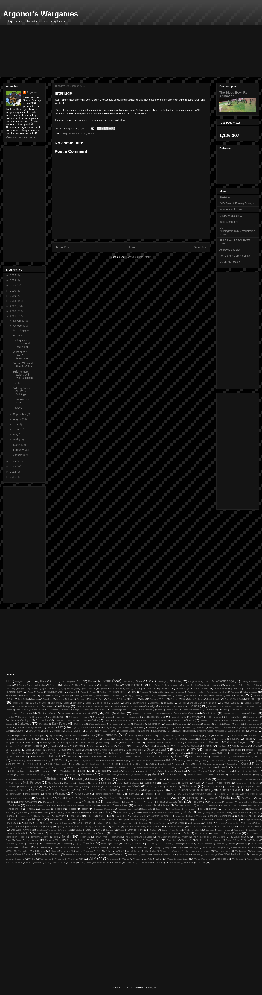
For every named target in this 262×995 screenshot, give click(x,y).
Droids (178, 727)
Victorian (252, 847)
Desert (218, 724)
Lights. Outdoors (207, 768)
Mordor (197, 779)
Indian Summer (216, 760)
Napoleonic (150, 782)
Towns (237, 840)
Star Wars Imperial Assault (201, 826)
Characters (211, 709)
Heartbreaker (197, 753)
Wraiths (18, 862)
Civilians (121, 713)
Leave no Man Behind (144, 768)
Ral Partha (14, 805)
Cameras (118, 706)
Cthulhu (189, 720)
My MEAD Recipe (229, 261)
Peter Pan (70, 798)
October (18, 325)
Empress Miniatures (129, 731)
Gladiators (178, 746)
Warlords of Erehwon (48, 854)
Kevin (196, 764)
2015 (13, 316)
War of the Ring (134, 851)
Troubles (150, 844)
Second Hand (247, 815)
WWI (38, 862)
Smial (37, 823)
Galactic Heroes (153, 743)
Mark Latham (241, 771)
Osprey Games (135, 790)
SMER (27, 823)
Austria (44, 696)
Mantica (193, 771)
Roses (78, 813)
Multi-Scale (53, 783)
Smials (46, 823)
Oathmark (94, 786)
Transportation (49, 843)
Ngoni (35, 786)
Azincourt (100, 696)
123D (54, 681)
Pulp (180, 801)
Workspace (237, 859)
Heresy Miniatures (239, 753)
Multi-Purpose (32, 782)
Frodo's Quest (47, 742)
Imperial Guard (191, 760)
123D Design (66, 681)
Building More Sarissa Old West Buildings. (23, 374)
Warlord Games (22, 854)
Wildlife (32, 859)
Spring (49, 826)
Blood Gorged (19, 703)
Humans (56, 760)
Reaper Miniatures (142, 805)
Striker (165, 830)
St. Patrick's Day (84, 827)
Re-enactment (120, 805)
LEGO (161, 767)
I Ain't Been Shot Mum (140, 760)
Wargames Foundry (223, 851)
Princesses (138, 802)
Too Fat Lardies (203, 840)
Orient (54, 790)
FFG (51, 738)
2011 (13, 476)
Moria (208, 779)
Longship (71, 771)
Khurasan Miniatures (213, 764)
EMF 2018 (102, 731)
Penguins (221, 794)
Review (213, 808)
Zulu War (189, 862)
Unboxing (243, 844)
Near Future (223, 782)
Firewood (107, 739)
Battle (11, 699)
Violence (89, 851)
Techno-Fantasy (232, 833)
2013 (13, 466)
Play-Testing (247, 798)
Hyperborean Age (109, 760)
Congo (86, 717)
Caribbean (88, 709)
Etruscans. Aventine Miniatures (210, 731)
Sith (196, 819)
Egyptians (57, 731)
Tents (55, 837)
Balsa (168, 696)
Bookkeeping (101, 702)
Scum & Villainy (195, 816)
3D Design (161, 681)
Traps (77, 844)
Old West (81, 133)
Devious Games (252, 724)
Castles (101, 709)
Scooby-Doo (121, 816)
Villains (54, 851)
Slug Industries (251, 819)
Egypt (45, 731)
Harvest (114, 753)
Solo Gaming (84, 822)
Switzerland (130, 833)
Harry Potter (73, 753)
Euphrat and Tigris (237, 731)
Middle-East (234, 774)
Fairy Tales (78, 736)
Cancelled (212, 706)
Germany (136, 746)
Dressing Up (165, 728)
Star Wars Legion (227, 826)
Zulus (202, 862)
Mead (72, 774)
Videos (26, 851)
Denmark (207, 724)
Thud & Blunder (97, 840)
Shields (112, 819)
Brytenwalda (32, 706)
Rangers (51, 805)
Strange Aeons (136, 829)
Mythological (133, 783)
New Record (11, 787)
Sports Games (36, 827)
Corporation (42, 720)
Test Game (116, 837)
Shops (142, 820)
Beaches (60, 699)
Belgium (123, 699)
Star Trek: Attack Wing (135, 826)
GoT (7, 750)
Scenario (59, 816)
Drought (188, 728)
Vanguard (180, 848)
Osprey (119, 790)
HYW (122, 760)
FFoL (62, 739)
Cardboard (53, 709)
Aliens (137, 688)
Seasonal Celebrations (219, 816)
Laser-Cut (116, 768)
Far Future (182, 735)
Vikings (37, 850)
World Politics (253, 859)
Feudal (31, 739)
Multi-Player (14, 783)
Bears (70, 699)
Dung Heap (214, 728)
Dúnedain (200, 727)
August (17, 419)
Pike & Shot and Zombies (132, 798)
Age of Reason (88, 688)
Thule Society (114, 840)
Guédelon (180, 749)
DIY (60, 727)
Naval (197, 782)
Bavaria (35, 699)
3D (150, 681)
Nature (184, 782)
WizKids (148, 859)
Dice (19, 727)
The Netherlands (200, 837)
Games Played (236, 742)
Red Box (213, 805)
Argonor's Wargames (40, 14)
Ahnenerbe (116, 688)
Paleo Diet (133, 793)
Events (253, 730)
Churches (79, 713)
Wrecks (29, 863)
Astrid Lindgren (250, 692)
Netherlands (253, 783)
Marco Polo (206, 771)
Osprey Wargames (155, 790)
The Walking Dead (239, 836)
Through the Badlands (76, 840)
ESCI (178, 731)
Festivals (19, 739)
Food (168, 739)
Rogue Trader (22, 813)
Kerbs (188, 764)
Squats (59, 827)
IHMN (168, 760)
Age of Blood (246, 685)
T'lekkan (155, 833)
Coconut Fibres (229, 713)
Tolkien (157, 840)
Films (71, 739)
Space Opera (177, 822)
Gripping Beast (156, 749)
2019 (13, 295)
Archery (104, 692)
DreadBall (137, 727)
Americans (151, 688)
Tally (186, 833)
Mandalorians (166, 771)
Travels (87, 843)
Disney (37, 727)
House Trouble (17, 760)
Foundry (234, 738)
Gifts (168, 746)
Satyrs (256, 813)
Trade (255, 840)
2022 (13, 285)
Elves (77, 730)
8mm (206, 681)
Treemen (105, 844)
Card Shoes (38, 709)
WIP (92, 858)
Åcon (118, 685)
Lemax (181, 767)
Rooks (69, 813)
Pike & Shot (108, 798)
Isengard (10, 763)
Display (50, 727)
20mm (91, 681)
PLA (178, 798)
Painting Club (81, 793)
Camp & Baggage (133, 706)
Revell (203, 809)
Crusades (175, 720)
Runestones (146, 813)
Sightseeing (176, 819)
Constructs (120, 717)
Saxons (10, 816)
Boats (66, 703)
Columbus (10, 717)
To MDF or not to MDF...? (22, 401)
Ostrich (174, 790)
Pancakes (149, 794)
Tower (228, 840)
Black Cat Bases (196, 699)
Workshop (221, 858)
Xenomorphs (59, 862)
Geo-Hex (109, 746)
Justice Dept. (165, 764)
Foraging (192, 739)
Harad (259, 750)
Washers (117, 854)
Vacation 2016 (98, 847)
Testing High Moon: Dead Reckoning (21, 343)
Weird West (184, 854)
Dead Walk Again (97, 724)
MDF (49, 774)
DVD (8, 731)
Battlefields (23, 699)
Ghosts (150, 746)
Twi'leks (189, 843)
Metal (155, 774)
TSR (160, 843)
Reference (225, 805)
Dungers (239, 728)
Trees (115, 843)
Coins (242, 713)
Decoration (154, 723)
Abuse (77, 685)
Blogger (152, 987)
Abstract (67, 685)
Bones (88, 703)
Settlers (75, 820)
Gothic (16, 749)
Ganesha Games (31, 746)
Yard (81, 863)
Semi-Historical (58, 819)
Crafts (94, 720)
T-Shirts (144, 833)
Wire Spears (112, 859)
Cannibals (250, 706)
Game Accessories (196, 742)
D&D (226, 720)
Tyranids (220, 843)
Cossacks (59, 720)
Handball (249, 750)
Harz (124, 753)
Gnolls (196, 746)
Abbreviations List (229, 249)
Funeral (102, 743)
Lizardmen (45, 771)
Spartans (222, 823)
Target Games (201, 833)
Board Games (37, 702)
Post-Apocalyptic (28, 801)
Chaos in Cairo (171, 710)
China (224, 710)
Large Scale (85, 768)
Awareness (87, 696)
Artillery (161, 692)
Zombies (159, 862)
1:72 (32, 681)
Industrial (231, 760)
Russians (159, 812)
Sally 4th (209, 813)
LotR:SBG (100, 771)
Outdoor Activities (230, 790)
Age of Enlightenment (28, 689)
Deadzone (115, 724)
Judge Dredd (136, 764)
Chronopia (65, 713)
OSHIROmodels (105, 790)
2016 (13, 311)
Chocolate (13, 713)
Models (94, 779)
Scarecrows (25, 816)
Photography (93, 798)
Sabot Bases (173, 813)
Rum (136, 813)
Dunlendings (252, 727)
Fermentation (253, 736)
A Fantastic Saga (223, 681)
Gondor (243, 746)
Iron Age (254, 760)
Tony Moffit (186, 840)
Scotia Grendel (139, 816)
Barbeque (205, 696)
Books (115, 702)
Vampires (168, 848)
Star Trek (116, 826)
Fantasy (110, 735)
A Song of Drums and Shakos (31, 685)
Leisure (171, 768)
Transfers (31, 843)
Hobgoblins (126, 757)
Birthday (174, 699)
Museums (82, 783)
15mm (78, 681)
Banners (178, 696)
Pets (81, 798)
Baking (160, 696)
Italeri (23, 764)
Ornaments (89, 790)
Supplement (254, 830)
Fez (41, 738)
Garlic (66, 746)
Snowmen (67, 823)
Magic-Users (129, 771)
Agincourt (103, 689)
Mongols (121, 779)
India (204, 760)
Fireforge (94, 739)
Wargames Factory (201, 851)
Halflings (223, 749)
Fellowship (196, 735)
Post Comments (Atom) (138, 257)
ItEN (50, 764)
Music (94, 783)
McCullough (38, 775)
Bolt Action (77, 703)
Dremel (152, 727)
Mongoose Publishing (139, 779)
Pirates (166, 798)
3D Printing (176, 681)
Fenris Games (236, 735)
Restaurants (146, 809)
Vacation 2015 (77, 847)
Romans (58, 812)
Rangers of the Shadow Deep (72, 805)
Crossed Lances (158, 720)
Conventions (196, 717)
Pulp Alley (197, 801)
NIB (44, 786)
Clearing (147, 713)
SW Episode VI (55, 833)
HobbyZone (113, 757)
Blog (227, 699)
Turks (168, 843)
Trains (20, 844)
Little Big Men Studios (22, 771)
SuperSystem (239, 830)
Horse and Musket (199, 756)
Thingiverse (32, 840)
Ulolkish (231, 843)
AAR (53, 684)
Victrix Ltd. (11, 851)
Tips (148, 840)
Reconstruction (183, 805)
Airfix (128, 689)
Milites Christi (22, 779)
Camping (195, 706)
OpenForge (245, 787)
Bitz (184, 699)
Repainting (45, 809)
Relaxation (238, 805)
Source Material (129, 823)
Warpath (105, 854)
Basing (239, 695)
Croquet (142, 720)
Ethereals (189, 731)
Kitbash (16, 768)
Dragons (108, 727)
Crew (106, 720)
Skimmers (221, 820)
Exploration (54, 735)
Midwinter (248, 775)
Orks (79, 790)
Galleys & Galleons (172, 742)
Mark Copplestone (224, 771)
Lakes (59, 768)
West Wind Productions (231, 854)
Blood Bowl (238, 699)
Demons (196, 724)
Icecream (158, 760)
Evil (7, 735)
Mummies (69, 783)
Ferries (9, 739)
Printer (150, 802)
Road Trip (254, 809)
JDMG (115, 764)
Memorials (125, 774)
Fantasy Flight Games (141, 735)
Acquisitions (132, 684)
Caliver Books (103, 706)
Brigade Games (197, 702)
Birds (164, 699)
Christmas (26, 713)
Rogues (34, 813)
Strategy (153, 830)
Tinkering (138, 840)
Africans (230, 685)
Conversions (215, 717)
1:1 (7, 681)
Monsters (159, 779)
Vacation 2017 (120, 847)
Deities (169, 724)
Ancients (165, 688)
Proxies (170, 802)
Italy (42, 764)
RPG (86, 812)
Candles (238, 706)
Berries (133, 699)
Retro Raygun (21, 330)
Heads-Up (180, 753)
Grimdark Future (135, 749)
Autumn (65, 695)
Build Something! (229, 221)
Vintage (79, 851)
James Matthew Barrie (89, 764)
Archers (93, 692)
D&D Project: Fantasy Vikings (236, 203)
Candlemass (225, 706)
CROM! (117, 720)
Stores (121, 830)
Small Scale (12, 822)
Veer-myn (193, 847)
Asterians (235, 692)
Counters (83, 720)
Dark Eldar (43, 724)
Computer (75, 717)
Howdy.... (18, 407)
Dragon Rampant (89, 727)
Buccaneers (48, 706)
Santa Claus (223, 812)
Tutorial (178, 844)
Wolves (170, 859)
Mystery (120, 783)
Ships (124, 819)
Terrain (66, 836)
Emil (113, 731)
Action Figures (155, 685)
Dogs (74, 728)
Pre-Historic (61, 802)
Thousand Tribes (53, 840)
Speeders (247, 823)
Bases (228, 695)
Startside (224, 197)
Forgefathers (205, 739)
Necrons (239, 783)
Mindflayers (36, 779)
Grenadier (76, 750)
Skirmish (233, 819)
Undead (23, 847)
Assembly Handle (195, 692)
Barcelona (217, 696)
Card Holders (21, 709)
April (16, 439)
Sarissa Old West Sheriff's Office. (23, 365)
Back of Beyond (114, 696)
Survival (22, 833)
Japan (105, 764)
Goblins (222, 746)
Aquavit (73, 692)
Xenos (72, 862)
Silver (188, 820)
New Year (24, 787)
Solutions (101, 823)
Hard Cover (14, 753)
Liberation (192, 768)
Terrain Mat (84, 837)
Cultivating (204, 720)
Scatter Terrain (41, 816)
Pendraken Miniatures (204, 794)
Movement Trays (254, 779)
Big (142, 699)
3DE (189, 681)
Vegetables (207, 847)
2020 (13, 290)
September (20, 414)
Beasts (92, 699)
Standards (100, 826)
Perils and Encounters (18, 798)
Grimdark (118, 749)
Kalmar (178, 764)
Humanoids (42, 760)
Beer (101, 699)
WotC (8, 862)
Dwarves (18, 730)
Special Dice (234, 823)
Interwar (243, 760)
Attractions (29, 695)
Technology (11, 837)
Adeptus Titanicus (191, 685)
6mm (197, 681)
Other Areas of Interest (195, 790)
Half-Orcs (209, 749)
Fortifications (221, 739)
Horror (178, 756)
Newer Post (62, 247)
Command (23, 717)
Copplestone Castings (18, 720)
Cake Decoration (84, 706)
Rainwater (257, 802)
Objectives (111, 786)
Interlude (18, 335)
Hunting (74, 760)
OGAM (135, 786)
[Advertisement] (118, 51)
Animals (237, 688)
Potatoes (47, 802)
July (16, 424)
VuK (107, 851)
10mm (43, 681)
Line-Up (223, 767)
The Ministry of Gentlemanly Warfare (172, 837)
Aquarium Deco (55, 691)
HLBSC (85, 756)
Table (165, 833)
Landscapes (71, 768)
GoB (206, 746)
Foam (150, 739)
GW (193, 749)
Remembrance (252, 805)
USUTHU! (58, 847)
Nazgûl (209, 783)
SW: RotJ (70, 833)
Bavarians (47, 699)
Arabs (83, 692)
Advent (205, 685)
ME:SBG (60, 774)
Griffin (87, 750)
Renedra (30, 808)
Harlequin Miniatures (44, 753)
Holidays (139, 756)
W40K (119, 851)
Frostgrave (66, 742)
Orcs (22, 790)
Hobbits (98, 756)
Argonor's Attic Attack (231, 209)
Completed (56, 716)
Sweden (102, 833)
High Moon (69, 133)
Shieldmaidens (99, 820)
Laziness (128, 768)
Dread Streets (123, 728)
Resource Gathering (104, 809)
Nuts (84, 787)
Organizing (43, 790)
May (16, 434)
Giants (160, 746)
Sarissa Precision (241, 812)
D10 (257, 720)
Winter (79, 858)
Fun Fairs (91, 743)
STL (100, 830)
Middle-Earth (216, 774)
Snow (55, 823)
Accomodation (106, 685)
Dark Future (59, 723)
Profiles (160, 802)
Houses (30, 760)
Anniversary (253, 688)
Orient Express (67, 790)
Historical (54, 756)
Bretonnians (155, 703)
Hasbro (132, 753)
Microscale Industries (196, 775)
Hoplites (151, 756)
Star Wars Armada (175, 826)
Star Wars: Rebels (252, 826)
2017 (13, 306)
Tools (217, 840)
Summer (209, 830)
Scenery (75, 815)
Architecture (118, 691)
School (92, 816)
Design (227, 724)
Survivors (38, 833)
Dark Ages (24, 723)
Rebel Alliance (161, 805)
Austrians (54, 696)
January (18, 454)
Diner (27, 728)
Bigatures (154, 699)
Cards (65, 709)
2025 (13, 275)
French (29, 742)
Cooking (229, 717)
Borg (127, 703)
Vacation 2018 (141, 847)
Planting (210, 798)
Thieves (19, 840)
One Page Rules (213, 786)
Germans (121, 746)
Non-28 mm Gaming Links (234, 255)
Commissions (38, 717)
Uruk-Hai (42, 847)
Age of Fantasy (50, 688)
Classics (135, 713)
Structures (176, 830)
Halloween (236, 749)
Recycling (201, 805)
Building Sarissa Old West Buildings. (22, 391)
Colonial (252, 713)
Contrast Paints (178, 717)
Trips (126, 843)
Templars (35, 837)
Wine (70, 859)
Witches (126, 859)
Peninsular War (236, 793)
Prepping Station (112, 802)
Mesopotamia (140, 774)
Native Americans (169, 783)
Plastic (224, 797)
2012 (13, 471)
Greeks (63, 749)
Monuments (175, 779)
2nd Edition (127, 681)
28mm (105, 681)
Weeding (145, 854)
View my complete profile (20, 137)
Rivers (243, 809)
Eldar (68, 731)
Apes (30, 692)
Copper (239, 717)
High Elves (22, 756)
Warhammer (241, 851)
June (16, 429)
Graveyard (50, 750)
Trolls (138, 843)
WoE (158, 858)
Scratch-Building (160, 816)
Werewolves (209, 854)
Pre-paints (75, 802)
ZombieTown (174, 863)
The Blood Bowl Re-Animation (233, 94)
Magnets (144, 771)
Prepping (89, 801)
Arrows (145, 692)
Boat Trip (55, 702)
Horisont (163, 756)
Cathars (114, 710)
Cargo (76, 709)
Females (219, 735)
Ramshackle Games (34, 805)
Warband (164, 851)
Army (133, 691)
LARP (96, 767)
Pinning (156, 798)
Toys (246, 840)
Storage (109, 830)
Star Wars (155, 826)
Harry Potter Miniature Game (95, 753)
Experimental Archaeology (28, 735)
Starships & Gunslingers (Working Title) (54, 830)
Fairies (66, 736)
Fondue (159, 739)
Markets (9, 774)
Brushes (20, 706)
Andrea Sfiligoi (183, 688)
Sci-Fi (102, 815)
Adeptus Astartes (172, 685)
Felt (208, 735)
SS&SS (69, 826)
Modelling (79, 779)
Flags (117, 739)
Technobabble (253, 833)
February (18, 449)
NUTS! (16, 382)
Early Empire (34, 731)
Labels (41, 768)
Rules (106, 812)
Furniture (113, 742)
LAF (50, 767)
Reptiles (72, 808)
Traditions (10, 844)
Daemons (10, 724)
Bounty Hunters (139, 703)
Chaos (159, 710)
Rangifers (93, 805)
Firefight (82, 739)
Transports (65, 843)
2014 (13, 461)
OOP (231, 786)
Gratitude (38, 750)
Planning (193, 798)
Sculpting (179, 816)
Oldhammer (189, 786)
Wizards (137, 859)
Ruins (95, 812)
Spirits (11, 827)
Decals (127, 724)
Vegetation (223, 847)
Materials (23, 774)
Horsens (234, 757)
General (78, 746)
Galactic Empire (131, 742)
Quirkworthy (243, 802)
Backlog (127, 696)
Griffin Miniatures (101, 749)
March (17, 444)
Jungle (150, 763)
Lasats (106, 768)
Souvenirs (143, 823)
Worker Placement (203, 859)
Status (91, 133)
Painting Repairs (103, 793)
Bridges (182, 703)
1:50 (17, 681)
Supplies (10, 833)
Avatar (76, 696)
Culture (216, 720)
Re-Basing (104, 805)
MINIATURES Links (230, 215)
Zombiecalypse (144, 863)
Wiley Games (45, 859)
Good (256, 746)
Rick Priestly (229, 809)
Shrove (152, 820)
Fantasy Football (166, 736)
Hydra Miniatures (90, 760)
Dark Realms (80, 724)
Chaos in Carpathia (191, 709)
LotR (83, 770)
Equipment (158, 731)
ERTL (170, 731)
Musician (106, 782)
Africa (217, 685)
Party (178, 793)
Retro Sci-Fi (190, 809)
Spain (209, 822)
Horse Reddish (220, 757)
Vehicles (236, 847)
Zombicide (129, 863)
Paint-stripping (32, 793)
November (19, 320)
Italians (33, 764)
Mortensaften (236, 779)
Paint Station (15, 793)
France (248, 738)
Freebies (17, 742)
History (72, 756)
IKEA (179, 760)
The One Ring (219, 837)
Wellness (196, 854)
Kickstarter (232, 764)
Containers (134, 717)
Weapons (132, 854)
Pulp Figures (214, 802)
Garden (54, 746)
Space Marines (158, 823)
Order (33, 790)
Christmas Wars (46, 713)
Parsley (169, 794)
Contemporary (153, 716)
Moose (188, 779)
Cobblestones (209, 713)
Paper (159, 794)
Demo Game (181, 724)
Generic (94, 746)
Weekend (156, 854)
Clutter (167, 713)
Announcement (14, 691)
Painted (48, 794)
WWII (47, 863)
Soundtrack (113, 823)
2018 (13, 300)
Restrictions (160, 809)
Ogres (150, 787)
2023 (13, 280)
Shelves (85, 820)
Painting (60, 793)
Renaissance (13, 808)
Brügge (9, 706)
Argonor (32, 92)
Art (153, 692)
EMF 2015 (90, 731)
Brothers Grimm (252, 703)
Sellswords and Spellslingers (24, 819)
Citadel (92, 713)
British (212, 702)
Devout (9, 727)
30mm (139, 681)
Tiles (128, 840)
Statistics (78, 830)
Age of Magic (70, 688)
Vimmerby (65, 851)
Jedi (124, 764)
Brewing (168, 702)
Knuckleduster (29, 768)
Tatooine (216, 833)
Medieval (86, 774)
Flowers (140, 739)
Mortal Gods (222, 779)
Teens (24, 837)
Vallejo (158, 848)
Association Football (217, 692)
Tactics (175, 833)
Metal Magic (174, 774)
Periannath (253, 793)
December (139, 724)
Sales (199, 813)
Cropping (130, 720)
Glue (188, 746)
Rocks (9, 812)
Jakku (74, 764)
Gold (234, 746)
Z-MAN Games (102, 862)
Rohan (44, 812)
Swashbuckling (85, 833)
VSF (99, 851)
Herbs (223, 753)
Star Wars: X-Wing (21, 829)
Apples (40, 692)
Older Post (200, 247)
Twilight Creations (204, 844)
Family (90, 735)
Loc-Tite (60, 771)
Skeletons (207, 819)
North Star (57, 786)
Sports (21, 826)
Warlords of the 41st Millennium (81, 854)
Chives (259, 710)
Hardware (27, 753)
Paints (118, 793)
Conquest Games (103, 717)
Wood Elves (182, 859)
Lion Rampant (242, 767)
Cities (108, 713)
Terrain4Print (101, 837)
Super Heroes (224, 830)
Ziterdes (117, 862)
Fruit (80, 742)
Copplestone (252, 717)
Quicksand (229, 802)
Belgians (111, 699)
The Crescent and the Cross (138, 837)
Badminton (148, 696)
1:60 (24, 681)
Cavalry (133, 709)
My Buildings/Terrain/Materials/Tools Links (237, 231)
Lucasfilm (116, 771)
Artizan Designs (176, 692)
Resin (85, 808)
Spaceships (196, 823)
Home (132, 247)
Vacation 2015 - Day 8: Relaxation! (22, 355)
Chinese (235, 709)
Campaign (149, 706)
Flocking (128, 739)
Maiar (154, 771)
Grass (28, 750)
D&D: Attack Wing (242, 720)
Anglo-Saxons (220, 688)
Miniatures (54, 779)
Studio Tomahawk (193, 830)
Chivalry (247, 709)
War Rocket (150, 851)
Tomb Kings (172, 840)
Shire (133, 819)
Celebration (146, 709)
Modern (108, 779)
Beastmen (81, 699)
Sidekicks (163, 820)
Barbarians (190, 695)
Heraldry (212, 753)
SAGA (187, 812)
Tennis (47, 837)
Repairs (57, 808)
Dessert (238, 724)
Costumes (71, 720)
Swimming (116, 833)
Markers (255, 771)
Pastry (188, 794)
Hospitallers (246, 757)
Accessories (90, 685)
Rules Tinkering (123, 813)
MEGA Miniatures (108, 775)
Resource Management (128, 809)
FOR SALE (180, 739)
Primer (127, 802)
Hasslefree (145, 753)
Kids (243, 763)
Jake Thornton (62, 764)
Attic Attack (12, 695)
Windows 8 (59, 859)
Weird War (169, 854)
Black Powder (214, 699)
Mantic (181, 771)
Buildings (65, 706)
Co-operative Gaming (185, 713)
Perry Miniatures (44, 798)
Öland (159, 787)
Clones (158, 713)
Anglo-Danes (201, 688)
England (145, 731)
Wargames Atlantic (180, 851)
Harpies (60, 753)
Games (213, 742)
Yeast (89, 863)
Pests (60, 798)
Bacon (137, 696)
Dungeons (227, 728)
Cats (123, 709)
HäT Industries (163, 753)
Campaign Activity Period (173, 706)
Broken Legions (230, 702)
